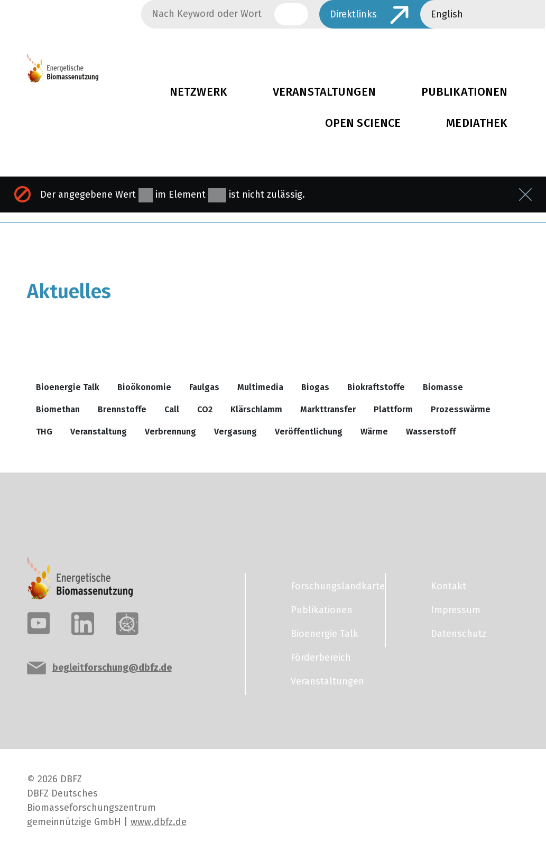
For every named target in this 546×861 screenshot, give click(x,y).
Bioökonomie (144, 387)
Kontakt (448, 586)
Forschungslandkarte (331, 586)
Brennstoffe (122, 409)
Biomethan (58, 409)
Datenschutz (458, 634)
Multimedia (260, 387)
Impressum (455, 610)
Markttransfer (328, 409)
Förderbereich (321, 657)
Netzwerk (198, 92)
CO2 (204, 409)
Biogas (315, 387)
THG (44, 432)
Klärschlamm (256, 409)
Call (171, 409)
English (447, 14)
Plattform (393, 409)
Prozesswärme (461, 409)
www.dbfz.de (159, 822)
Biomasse (443, 387)
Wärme (374, 432)
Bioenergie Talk (67, 387)
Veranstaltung (98, 432)
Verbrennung (170, 432)
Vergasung (235, 432)
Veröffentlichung (309, 432)
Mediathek (476, 123)
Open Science (363, 123)
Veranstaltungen (324, 92)
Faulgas (204, 387)
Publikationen (322, 610)
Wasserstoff (431, 432)
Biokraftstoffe (376, 387)
